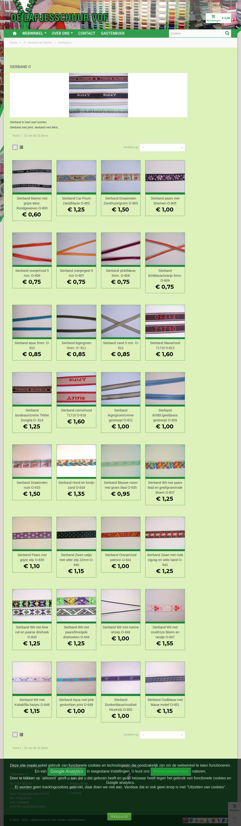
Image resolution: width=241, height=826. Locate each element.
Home (14, 42)
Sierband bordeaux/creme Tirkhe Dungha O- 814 (87, 410)
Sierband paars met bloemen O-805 (210, 195)
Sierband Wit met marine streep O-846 (169, 630)
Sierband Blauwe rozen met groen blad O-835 (169, 483)
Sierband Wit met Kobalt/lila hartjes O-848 (87, 705)
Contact (86, 33)
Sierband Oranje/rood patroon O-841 (169, 557)
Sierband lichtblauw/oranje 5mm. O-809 (210, 270)
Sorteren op (174, 142)
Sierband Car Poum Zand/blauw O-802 (128, 195)
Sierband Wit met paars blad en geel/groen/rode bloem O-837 (210, 485)
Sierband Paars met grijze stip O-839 (87, 557)
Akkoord (119, 816)
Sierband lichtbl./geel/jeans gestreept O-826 (210, 410)
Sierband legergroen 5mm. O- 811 (129, 340)
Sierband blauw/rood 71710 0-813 (211, 340)
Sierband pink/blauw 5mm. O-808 (169, 268)
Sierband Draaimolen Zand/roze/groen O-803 (169, 198)
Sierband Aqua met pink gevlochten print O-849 (128, 705)
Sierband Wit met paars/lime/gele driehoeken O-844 (128, 632)
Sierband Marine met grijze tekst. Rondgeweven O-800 (87, 198)
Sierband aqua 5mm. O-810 (87, 340)
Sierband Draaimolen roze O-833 (87, 480)
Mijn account (221, 5)
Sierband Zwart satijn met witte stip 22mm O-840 (128, 560)
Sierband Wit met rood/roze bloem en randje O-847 (211, 632)
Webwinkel (34, 33)
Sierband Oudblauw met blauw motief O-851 (210, 705)
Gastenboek (113, 33)
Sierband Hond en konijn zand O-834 (128, 480)
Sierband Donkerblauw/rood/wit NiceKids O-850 (169, 705)
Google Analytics (66, 771)
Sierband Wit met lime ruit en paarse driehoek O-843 (87, 632)
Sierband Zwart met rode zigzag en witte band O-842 (210, 560)
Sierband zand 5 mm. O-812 (169, 340)
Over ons (62, 33)
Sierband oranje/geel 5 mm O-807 (128, 268)
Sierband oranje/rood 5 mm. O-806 (87, 268)
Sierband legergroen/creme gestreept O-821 (170, 410)
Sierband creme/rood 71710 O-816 (128, 407)
